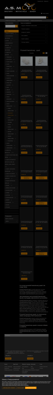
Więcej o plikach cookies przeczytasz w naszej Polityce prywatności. (15, 385)
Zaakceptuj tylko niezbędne (9, 387)
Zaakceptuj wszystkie (31, 387)
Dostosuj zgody (20, 387)
